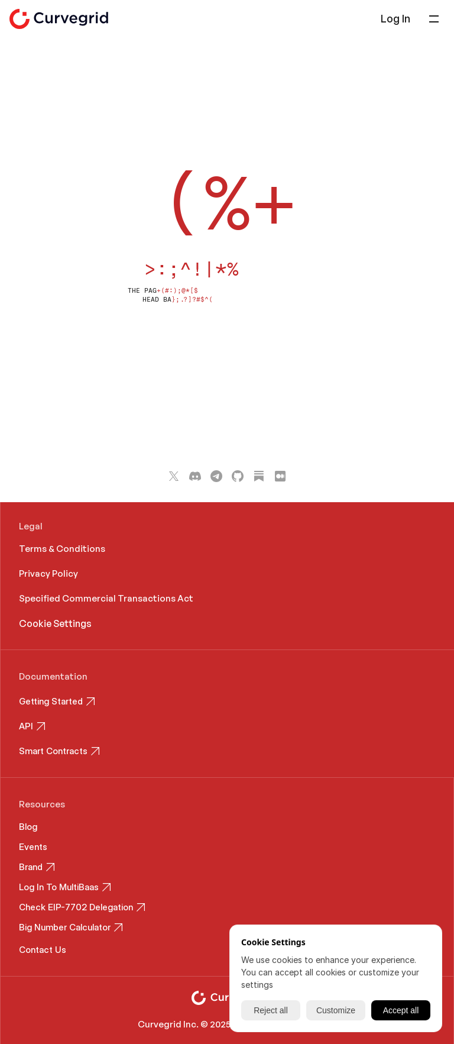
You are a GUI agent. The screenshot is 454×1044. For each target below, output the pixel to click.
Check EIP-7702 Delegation (76, 907)
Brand (31, 866)
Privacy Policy (48, 573)
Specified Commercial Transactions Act (107, 598)
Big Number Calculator (65, 927)
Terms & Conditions (62, 548)
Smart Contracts (53, 751)
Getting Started (51, 701)
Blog (28, 826)
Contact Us (42, 949)
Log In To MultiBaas (59, 887)
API (26, 726)
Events (33, 846)
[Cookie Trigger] (55, 623)
